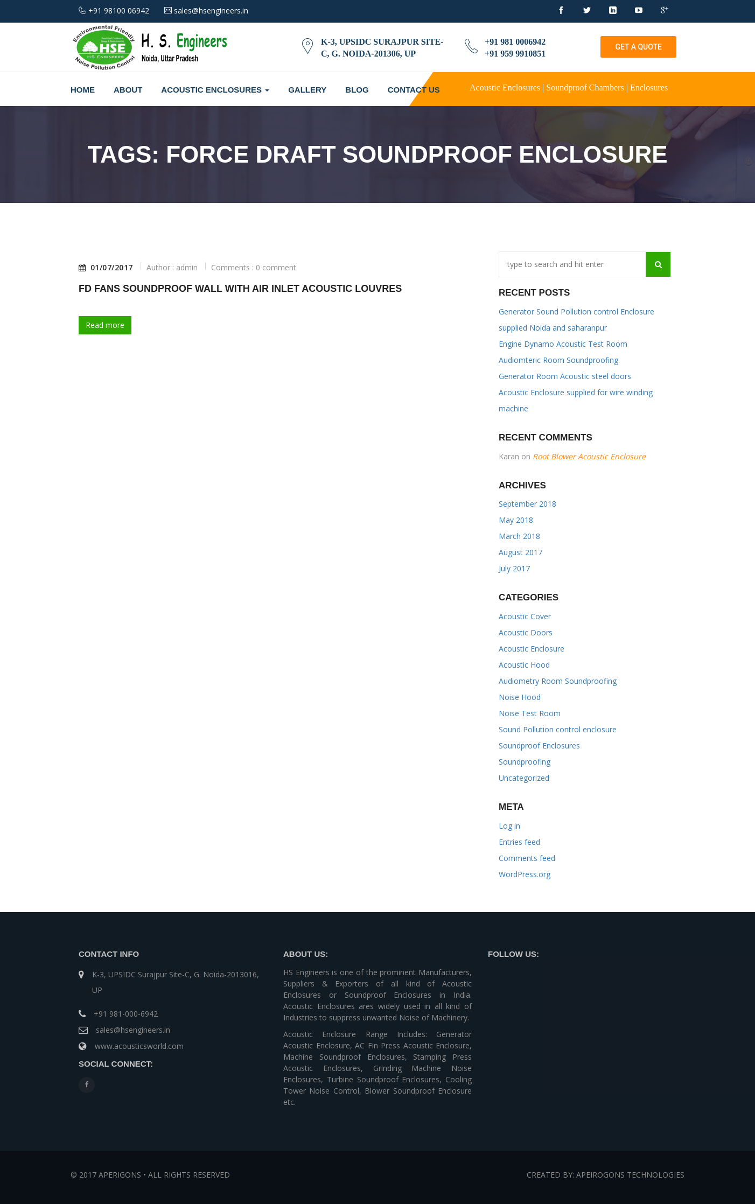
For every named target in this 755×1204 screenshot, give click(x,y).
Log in (509, 826)
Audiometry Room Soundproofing (558, 681)
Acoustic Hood (524, 665)
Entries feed (519, 842)
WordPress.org (524, 874)
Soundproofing (524, 762)
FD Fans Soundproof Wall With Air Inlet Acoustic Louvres (240, 288)
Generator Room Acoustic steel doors (565, 376)
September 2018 (527, 504)
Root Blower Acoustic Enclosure (589, 456)
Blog (356, 89)
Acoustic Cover (525, 616)
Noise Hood (520, 697)
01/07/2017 (106, 267)
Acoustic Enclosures (215, 89)
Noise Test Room (530, 713)
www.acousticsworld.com (139, 1046)
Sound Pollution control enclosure (558, 729)
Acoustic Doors (526, 632)
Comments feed (527, 858)
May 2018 (516, 520)
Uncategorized (524, 778)
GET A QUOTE (638, 47)
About (128, 89)
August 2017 (520, 552)
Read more (105, 325)
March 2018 (519, 536)
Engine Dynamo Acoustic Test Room (563, 344)
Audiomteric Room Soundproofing (558, 360)
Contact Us (414, 89)
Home (83, 89)
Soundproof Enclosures (539, 745)
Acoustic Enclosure (531, 648)
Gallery (307, 89)
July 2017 (514, 568)
